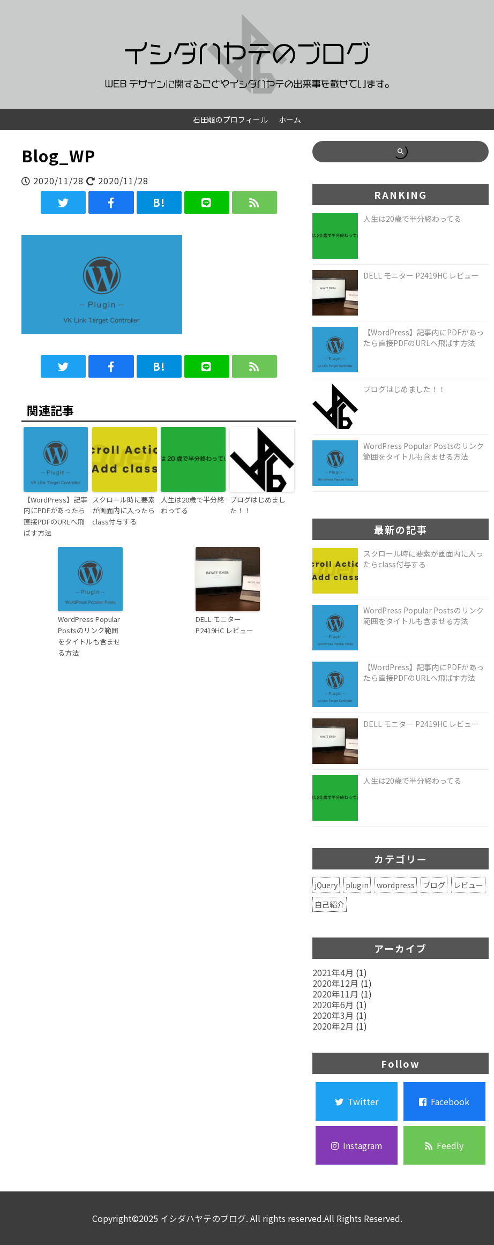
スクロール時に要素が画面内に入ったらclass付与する (123, 510)
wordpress (396, 885)
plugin (357, 885)
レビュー (468, 885)
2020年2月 (333, 1026)
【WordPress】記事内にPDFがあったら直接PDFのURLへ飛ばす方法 (55, 516)
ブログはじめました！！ (258, 505)
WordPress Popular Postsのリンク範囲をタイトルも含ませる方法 (89, 635)
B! (159, 202)
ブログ (434, 885)
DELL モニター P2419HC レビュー (224, 624)
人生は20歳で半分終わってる (192, 505)
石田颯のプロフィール (230, 119)
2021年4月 (333, 972)
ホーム (290, 119)
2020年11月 (335, 993)
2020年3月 (333, 1015)
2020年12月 (335, 983)
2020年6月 (333, 1004)
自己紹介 (330, 904)
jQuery (326, 885)
